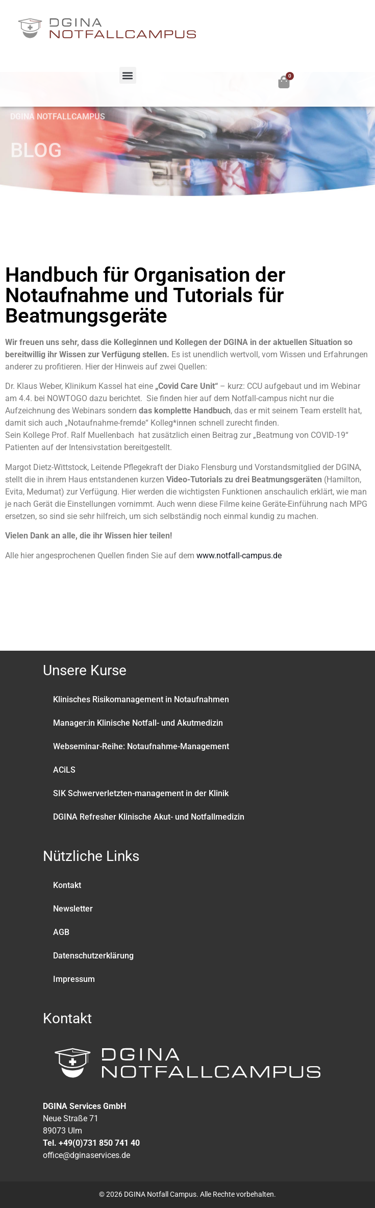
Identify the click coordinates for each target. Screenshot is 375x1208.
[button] (127, 75)
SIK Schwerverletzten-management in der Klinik (141, 793)
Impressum (74, 979)
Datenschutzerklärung (93, 955)
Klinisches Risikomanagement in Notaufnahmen (141, 699)
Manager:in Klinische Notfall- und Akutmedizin (138, 723)
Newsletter (73, 909)
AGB (61, 932)
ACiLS (64, 770)
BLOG (36, 133)
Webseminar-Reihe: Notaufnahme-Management (141, 746)
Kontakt (67, 885)
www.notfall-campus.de (239, 555)
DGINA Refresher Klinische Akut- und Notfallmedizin (148, 817)
